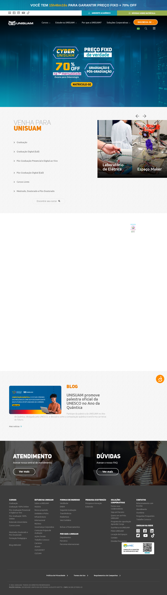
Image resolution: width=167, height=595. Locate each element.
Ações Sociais (40, 536)
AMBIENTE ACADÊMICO (99, 13)
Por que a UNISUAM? (92, 22)
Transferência (65, 513)
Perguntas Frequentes (145, 516)
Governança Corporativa (44, 527)
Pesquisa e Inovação (93, 503)
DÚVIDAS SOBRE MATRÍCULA (142, 13)
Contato (114, 538)
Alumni (37, 547)
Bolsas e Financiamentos (70, 527)
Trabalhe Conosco (42, 540)
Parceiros (64, 541)
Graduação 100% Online (19, 507)
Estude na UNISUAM (66, 22)
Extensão (89, 507)
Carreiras (38, 543)
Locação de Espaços (119, 534)
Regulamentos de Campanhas (107, 575)
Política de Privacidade (57, 575)
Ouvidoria (140, 513)
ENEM (62, 507)
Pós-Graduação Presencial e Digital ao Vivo (36, 161)
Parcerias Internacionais (69, 544)
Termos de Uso (81, 575)
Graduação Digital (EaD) (26, 151)
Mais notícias (15, 426)
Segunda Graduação (68, 510)
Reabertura (64, 517)
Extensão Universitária (18, 522)
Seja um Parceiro (117, 512)
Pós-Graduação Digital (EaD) (29, 173)
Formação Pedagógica (18, 538)
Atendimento (141, 509)
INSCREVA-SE (146, 22)
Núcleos (38, 524)
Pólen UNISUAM (117, 531)
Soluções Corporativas (118, 22)
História (38, 507)
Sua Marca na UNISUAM (120, 528)
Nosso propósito (41, 510)
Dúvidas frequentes (119, 541)
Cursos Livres (21, 182)
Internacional (40, 520)
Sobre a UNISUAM (42, 503)
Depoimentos (65, 537)
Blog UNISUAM (15, 545)
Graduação (20, 142)
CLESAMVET (40, 550)
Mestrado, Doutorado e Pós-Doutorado (34, 191)
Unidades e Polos (42, 513)
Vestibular (64, 503)
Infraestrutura (40, 517)
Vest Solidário (65, 520)
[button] (144, 116)
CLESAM (38, 553)
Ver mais (24, 471)
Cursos (46, 22)
